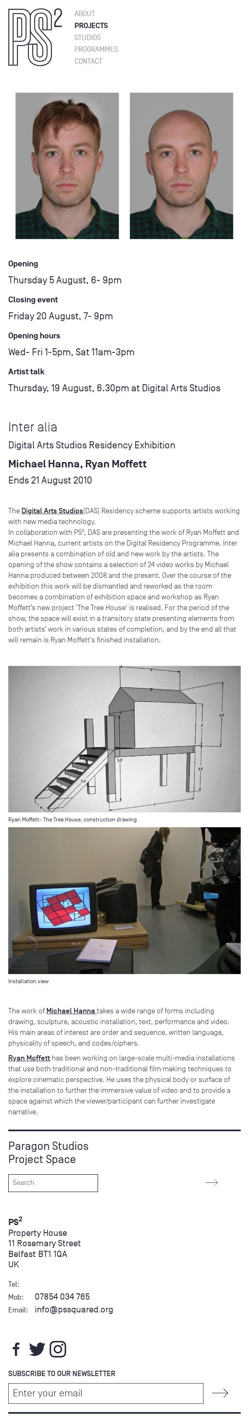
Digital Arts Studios (52, 510)
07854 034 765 (62, 1296)
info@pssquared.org (74, 1309)
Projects (91, 26)
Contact (88, 61)
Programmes (96, 49)
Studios (87, 38)
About (84, 14)
